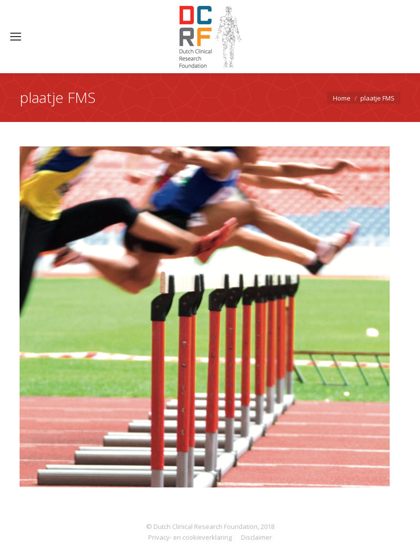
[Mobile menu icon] (16, 36)
